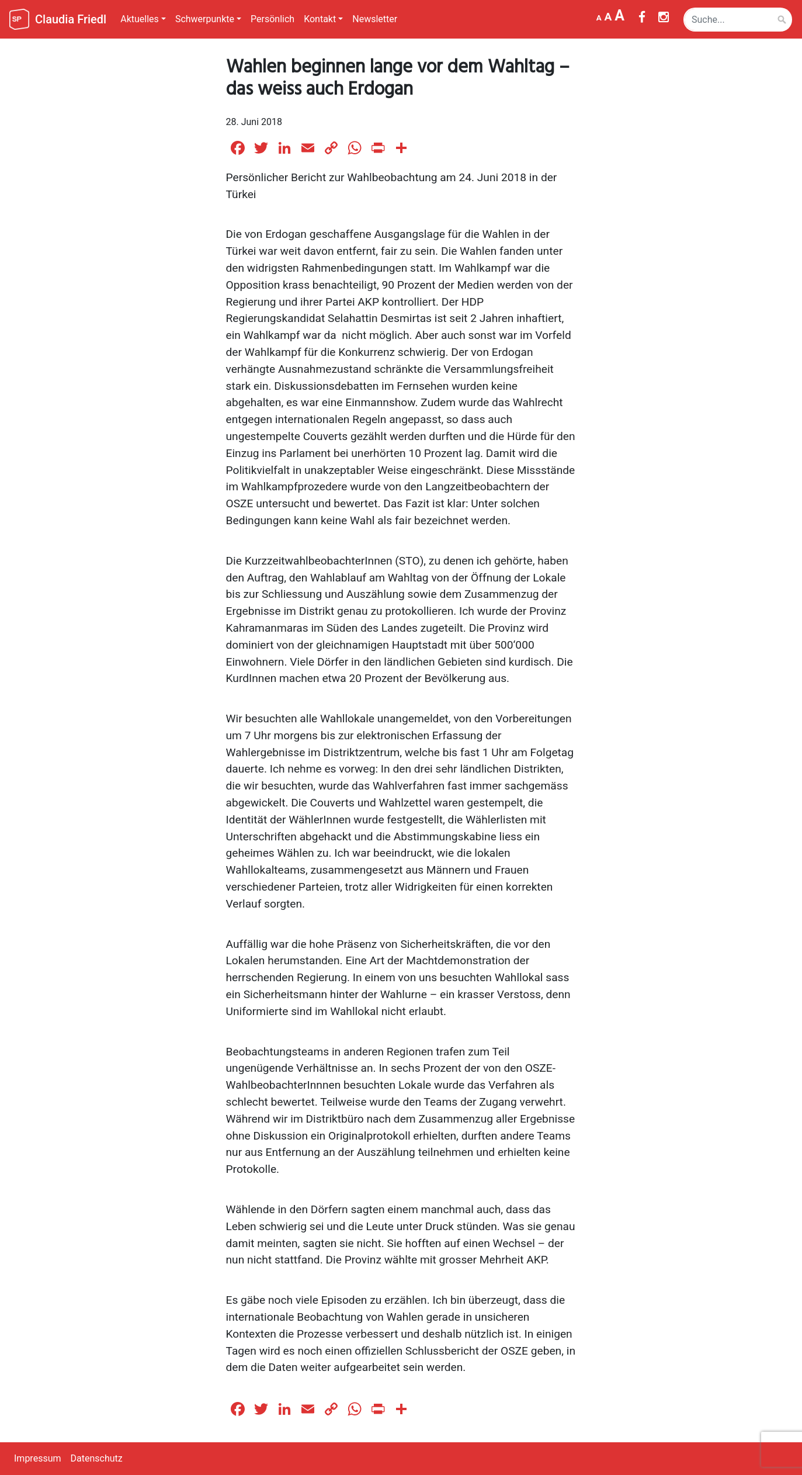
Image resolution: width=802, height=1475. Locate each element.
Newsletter (374, 19)
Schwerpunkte (204, 19)
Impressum (37, 1458)
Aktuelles (139, 19)
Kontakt (320, 19)
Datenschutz (97, 1458)
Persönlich (272, 19)
